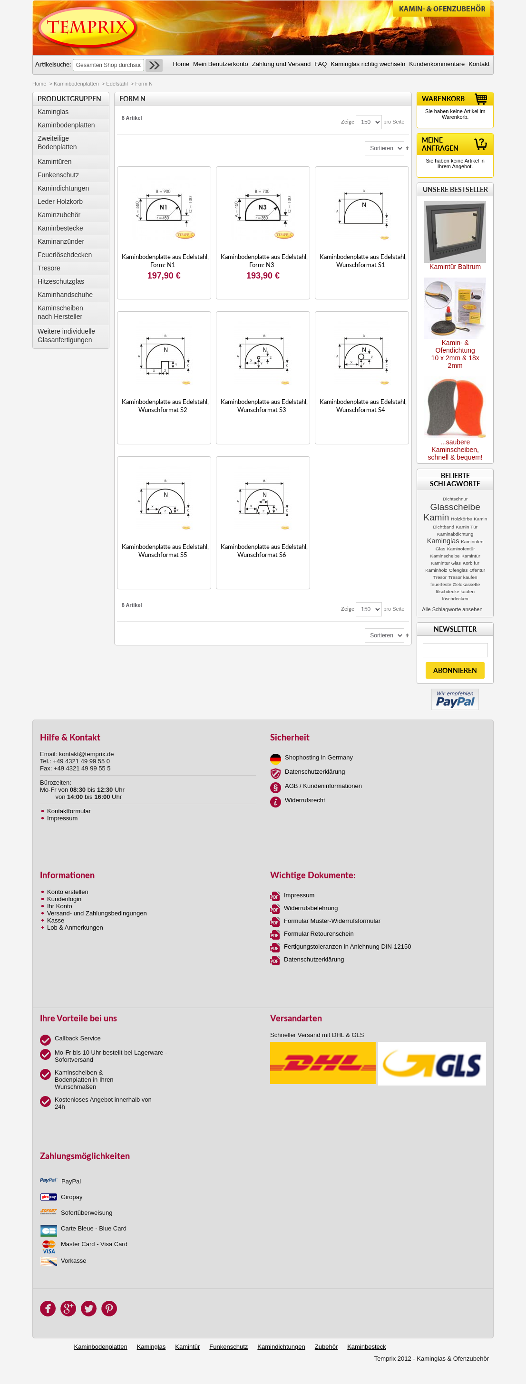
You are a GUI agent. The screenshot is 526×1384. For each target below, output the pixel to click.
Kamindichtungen (63, 188)
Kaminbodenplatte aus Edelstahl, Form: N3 (264, 261)
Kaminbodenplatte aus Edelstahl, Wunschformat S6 (264, 550)
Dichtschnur (455, 498)
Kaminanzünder (61, 241)
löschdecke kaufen (455, 591)
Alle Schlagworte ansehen (452, 609)
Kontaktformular (69, 811)
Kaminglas (53, 111)
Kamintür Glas (446, 563)
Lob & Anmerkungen (75, 927)
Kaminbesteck (366, 1346)
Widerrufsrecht (305, 800)
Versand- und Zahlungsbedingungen (97, 913)
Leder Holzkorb (60, 201)
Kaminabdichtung (455, 534)
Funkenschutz (58, 175)
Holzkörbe (461, 518)
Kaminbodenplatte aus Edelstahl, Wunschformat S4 (363, 405)
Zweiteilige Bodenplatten (57, 143)
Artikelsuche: (53, 64)
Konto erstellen (67, 891)
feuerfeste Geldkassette (455, 584)
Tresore (49, 268)
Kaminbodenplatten (76, 83)
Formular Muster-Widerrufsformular (332, 920)
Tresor (440, 577)
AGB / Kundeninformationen (323, 785)
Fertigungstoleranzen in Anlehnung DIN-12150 (347, 946)
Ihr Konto (59, 906)
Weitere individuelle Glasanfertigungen (66, 335)
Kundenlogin (64, 899)
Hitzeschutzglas (61, 281)
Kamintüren (55, 161)
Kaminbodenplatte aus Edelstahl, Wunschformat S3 (264, 405)
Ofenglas (458, 570)
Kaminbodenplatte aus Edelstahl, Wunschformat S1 (363, 261)
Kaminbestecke (60, 228)
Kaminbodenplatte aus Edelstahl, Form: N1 (165, 261)
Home (39, 83)
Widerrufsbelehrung (311, 908)
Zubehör (326, 1346)
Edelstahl (116, 83)
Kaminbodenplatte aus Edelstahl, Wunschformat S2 (165, 405)
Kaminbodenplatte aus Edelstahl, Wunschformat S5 (165, 550)
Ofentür (477, 570)
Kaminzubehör (59, 215)
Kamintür (470, 555)
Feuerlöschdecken (65, 255)
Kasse (55, 920)
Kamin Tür (466, 526)
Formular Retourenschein (319, 933)
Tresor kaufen (462, 577)
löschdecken (455, 598)
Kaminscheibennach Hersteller (60, 312)
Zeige (347, 121)
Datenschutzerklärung (315, 771)
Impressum (62, 818)
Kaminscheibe (445, 555)
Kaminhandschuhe (65, 294)
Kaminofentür (461, 548)
